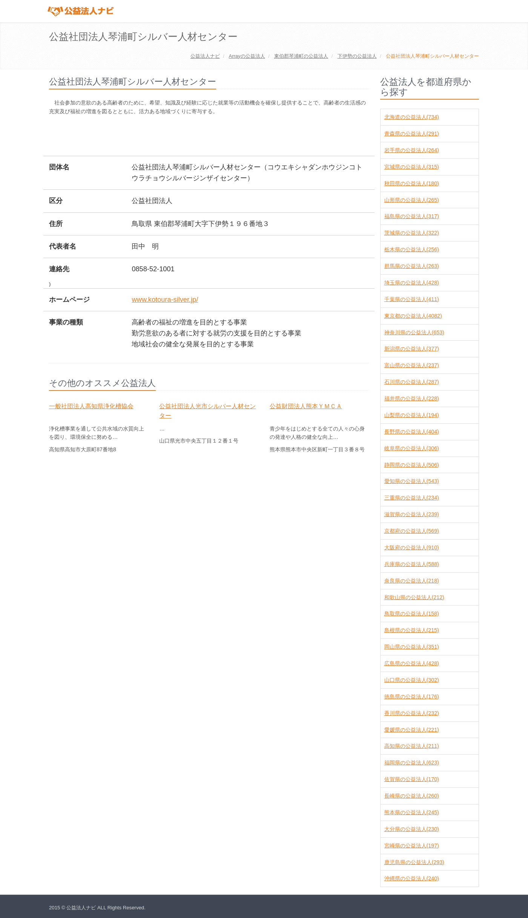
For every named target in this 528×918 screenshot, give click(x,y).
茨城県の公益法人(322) (411, 233)
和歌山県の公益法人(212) (414, 597)
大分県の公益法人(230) (411, 829)
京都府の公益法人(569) (411, 531)
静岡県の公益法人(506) (411, 465)
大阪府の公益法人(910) (411, 547)
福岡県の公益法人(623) (411, 763)
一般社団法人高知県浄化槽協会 (91, 406)
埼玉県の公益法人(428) (411, 283)
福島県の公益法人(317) (411, 216)
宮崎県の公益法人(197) (411, 846)
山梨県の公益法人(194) (411, 415)
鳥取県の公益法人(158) (411, 613)
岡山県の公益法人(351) (411, 647)
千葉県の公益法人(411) (411, 299)
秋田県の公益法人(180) (411, 183)
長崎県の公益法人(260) (411, 796)
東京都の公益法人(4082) (413, 316)
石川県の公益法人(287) (411, 382)
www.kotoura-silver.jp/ (165, 299)
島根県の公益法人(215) (411, 630)
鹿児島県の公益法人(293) (414, 862)
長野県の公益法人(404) (411, 432)
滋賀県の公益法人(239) (411, 514)
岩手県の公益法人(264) (411, 150)
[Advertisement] (186, 136)
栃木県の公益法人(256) (411, 249)
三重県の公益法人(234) (411, 498)
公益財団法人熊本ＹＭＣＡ (306, 406)
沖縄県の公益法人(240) (411, 878)
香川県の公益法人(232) (411, 713)
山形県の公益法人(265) (411, 200)
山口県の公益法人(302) (411, 680)
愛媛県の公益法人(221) (411, 730)
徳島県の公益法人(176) (411, 696)
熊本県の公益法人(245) (411, 812)
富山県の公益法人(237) (411, 365)
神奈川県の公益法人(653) (414, 332)
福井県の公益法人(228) (411, 398)
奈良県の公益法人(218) (411, 581)
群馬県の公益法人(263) (411, 266)
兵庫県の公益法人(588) (411, 564)
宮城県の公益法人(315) (411, 167)
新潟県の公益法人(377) (411, 349)
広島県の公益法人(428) (411, 663)
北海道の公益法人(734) (411, 117)
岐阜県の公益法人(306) (411, 448)
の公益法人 (247, 56)
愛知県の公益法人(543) (411, 481)
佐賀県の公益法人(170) (411, 779)
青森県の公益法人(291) (411, 134)
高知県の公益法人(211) (411, 746)
